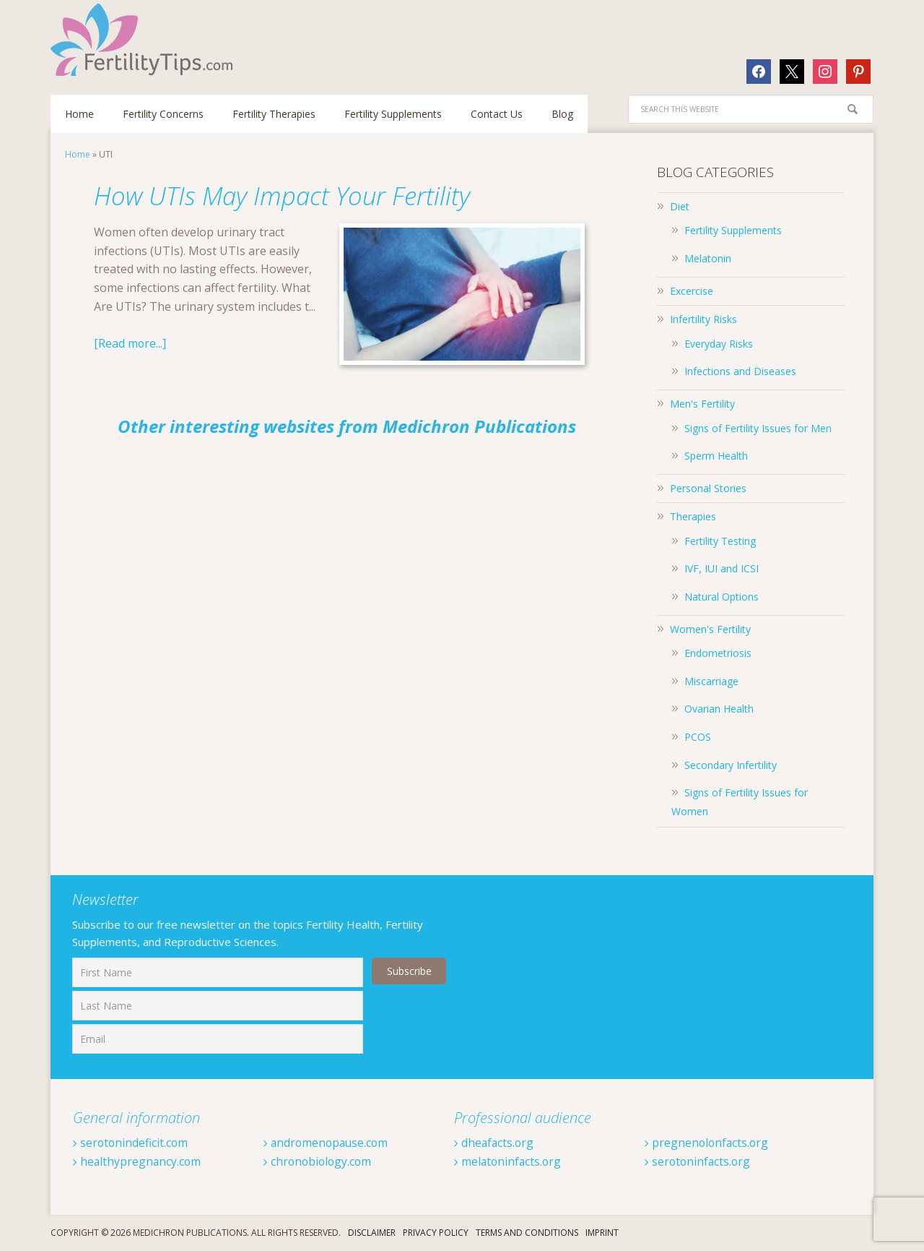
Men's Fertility (702, 403)
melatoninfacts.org (509, 1161)
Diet (679, 206)
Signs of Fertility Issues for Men (758, 428)
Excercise (691, 291)
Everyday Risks (718, 344)
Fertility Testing (720, 541)
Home (77, 154)
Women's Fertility (710, 629)
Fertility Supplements (733, 230)
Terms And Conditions (527, 1232)
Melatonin (707, 258)
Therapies (693, 516)
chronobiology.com (319, 1161)
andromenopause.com (327, 1143)
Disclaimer (372, 1232)
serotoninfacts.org (699, 1161)
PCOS (697, 737)
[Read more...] (130, 343)
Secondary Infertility (730, 765)
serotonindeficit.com (131, 1143)
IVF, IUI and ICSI (721, 568)
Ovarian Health (719, 708)
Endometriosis (717, 653)
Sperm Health (716, 456)
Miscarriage (711, 681)
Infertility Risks (703, 319)
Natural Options (721, 596)
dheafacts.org (495, 1143)
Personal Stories (708, 488)
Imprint (602, 1232)
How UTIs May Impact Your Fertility (291, 195)
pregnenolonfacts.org (708, 1143)
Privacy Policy (435, 1232)
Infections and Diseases (740, 371)
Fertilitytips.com (144, 40)
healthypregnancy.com (138, 1161)
